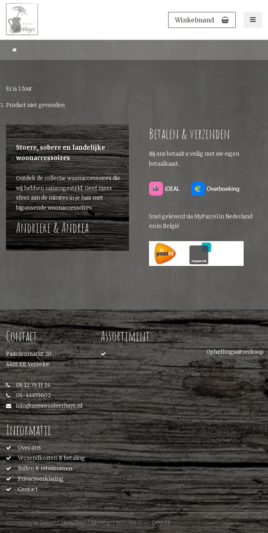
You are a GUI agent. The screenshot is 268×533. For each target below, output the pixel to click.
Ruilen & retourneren (45, 468)
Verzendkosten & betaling (51, 458)
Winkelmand (202, 20)
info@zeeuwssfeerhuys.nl (44, 405)
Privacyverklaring (41, 479)
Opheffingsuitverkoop (235, 352)
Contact (28, 489)
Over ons (29, 447)
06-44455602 (28, 395)
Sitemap (101, 522)
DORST (161, 522)
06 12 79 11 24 (28, 385)
